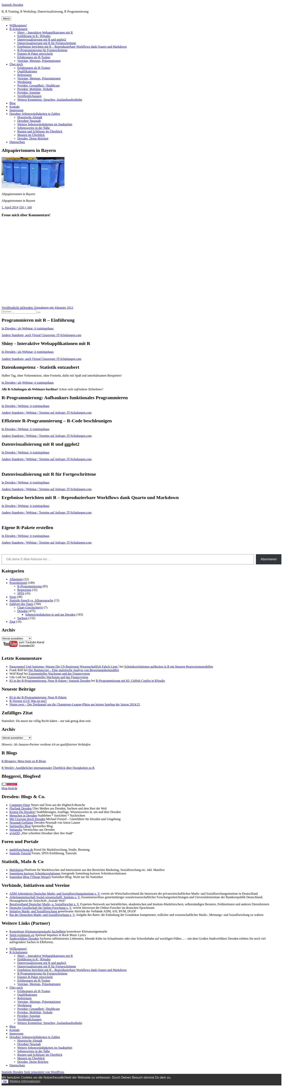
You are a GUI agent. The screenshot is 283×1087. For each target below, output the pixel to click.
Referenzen (24, 75)
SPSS (20, 593)
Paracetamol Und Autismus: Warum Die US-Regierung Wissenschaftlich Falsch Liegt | (64, 666)
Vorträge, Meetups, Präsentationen (39, 60)
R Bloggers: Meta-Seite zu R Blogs (24, 761)
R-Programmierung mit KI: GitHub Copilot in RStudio (130, 680)
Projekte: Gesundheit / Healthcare (38, 85)
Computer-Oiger (19, 805)
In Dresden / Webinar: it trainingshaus (25, 406)
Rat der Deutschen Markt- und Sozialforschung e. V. (42, 914)
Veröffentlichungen (29, 96)
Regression (24, 589)
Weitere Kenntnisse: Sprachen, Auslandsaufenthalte (49, 99)
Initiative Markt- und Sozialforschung (33, 911)
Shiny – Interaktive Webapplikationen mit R (45, 32)
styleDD (14, 833)
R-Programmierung (29, 586)
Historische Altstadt (29, 117)
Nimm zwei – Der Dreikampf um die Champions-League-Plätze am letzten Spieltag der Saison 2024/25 (74, 704)
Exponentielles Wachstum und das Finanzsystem (59, 673)
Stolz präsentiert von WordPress (44, 1072)
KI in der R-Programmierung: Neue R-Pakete (38, 697)
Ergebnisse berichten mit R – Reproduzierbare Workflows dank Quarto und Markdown (72, 46)
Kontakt (14, 106)
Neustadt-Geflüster (21, 822)
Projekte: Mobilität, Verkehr (35, 89)
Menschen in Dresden (23, 815)
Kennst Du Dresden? (22, 812)
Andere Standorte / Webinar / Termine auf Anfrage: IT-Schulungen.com (47, 412)
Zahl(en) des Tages (21, 604)
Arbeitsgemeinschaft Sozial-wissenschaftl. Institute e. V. (44, 897)
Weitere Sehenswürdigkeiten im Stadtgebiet (44, 124)
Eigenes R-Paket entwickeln (35, 53)
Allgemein (16, 579)
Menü (6, 18)
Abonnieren (269, 559)
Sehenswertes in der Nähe (33, 128)
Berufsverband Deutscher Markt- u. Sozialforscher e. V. (44, 904)
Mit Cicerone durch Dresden (27, 819)
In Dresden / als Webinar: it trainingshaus (28, 328)
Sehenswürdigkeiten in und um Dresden (50, 614)
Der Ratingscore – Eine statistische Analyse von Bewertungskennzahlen (73, 670)
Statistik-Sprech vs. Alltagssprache (31, 600)
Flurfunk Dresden (20, 808)
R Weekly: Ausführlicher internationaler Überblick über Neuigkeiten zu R (48, 767)
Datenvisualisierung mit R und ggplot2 (41, 39)
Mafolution (16, 870)
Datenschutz (17, 142)
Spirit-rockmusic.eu (21, 935)
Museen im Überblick (31, 135)
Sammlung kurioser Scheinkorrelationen (34, 873)
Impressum (16, 110)
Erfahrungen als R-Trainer (33, 57)
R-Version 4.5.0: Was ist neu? (28, 701)
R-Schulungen (18, 29)
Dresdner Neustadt (29, 120)
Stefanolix (15, 829)
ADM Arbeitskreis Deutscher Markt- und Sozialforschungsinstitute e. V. (54, 893)
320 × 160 (25, 207)
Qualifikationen (27, 71)
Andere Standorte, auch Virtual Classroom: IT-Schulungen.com (41, 335)
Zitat (12, 621)
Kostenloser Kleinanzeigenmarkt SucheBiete (37, 931)
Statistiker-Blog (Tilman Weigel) (30, 877)
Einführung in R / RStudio (34, 36)
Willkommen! (18, 25)
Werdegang (24, 82)
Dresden (22, 611)
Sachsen (22, 618)
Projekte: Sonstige (28, 92)
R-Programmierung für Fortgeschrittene (42, 50)
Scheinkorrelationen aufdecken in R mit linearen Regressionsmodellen (168, 666)
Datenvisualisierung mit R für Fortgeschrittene (46, 43)
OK (5, 1081)
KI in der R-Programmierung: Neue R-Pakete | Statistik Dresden (49, 680)
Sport (12, 597)
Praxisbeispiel (18, 582)
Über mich (16, 64)
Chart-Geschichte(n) (30, 607)
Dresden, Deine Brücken (32, 138)
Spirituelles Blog (20, 826)
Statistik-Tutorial (20, 853)
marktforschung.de (21, 849)
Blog (12, 103)
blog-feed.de (9, 788)
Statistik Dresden (12, 4)
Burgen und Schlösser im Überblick (39, 131)
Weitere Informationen (24, 1081)
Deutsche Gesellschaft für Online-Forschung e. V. (40, 907)
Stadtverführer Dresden (24, 938)
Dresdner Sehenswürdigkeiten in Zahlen (34, 113)
